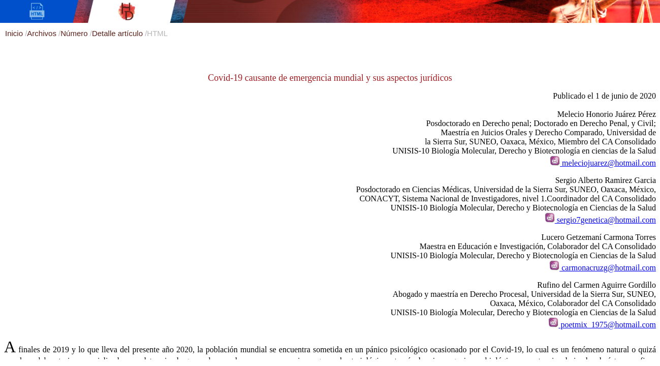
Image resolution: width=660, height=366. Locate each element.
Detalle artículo (118, 33)
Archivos (42, 33)
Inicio (15, 33)
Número (75, 33)
